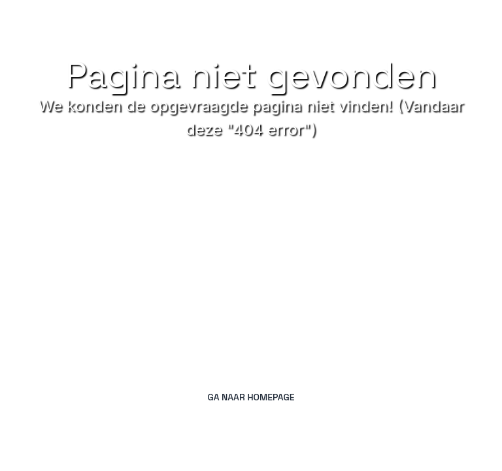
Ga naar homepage (250, 397)
